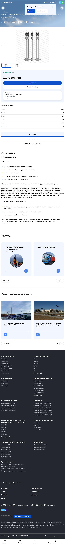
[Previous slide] (3, 45)
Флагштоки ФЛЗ (6, 454)
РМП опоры (4, 381)
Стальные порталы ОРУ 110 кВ (42, 405)
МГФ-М (36, 361)
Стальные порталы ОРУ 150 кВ (42, 408)
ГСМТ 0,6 (4, 427)
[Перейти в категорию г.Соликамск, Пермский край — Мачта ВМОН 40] (5, 334)
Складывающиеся (6, 366)
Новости (34, 495)
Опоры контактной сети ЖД (43, 420)
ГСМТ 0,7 (4, 429)
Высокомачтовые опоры (42, 356)
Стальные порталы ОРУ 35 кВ (42, 403)
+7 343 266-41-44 (38, 505)
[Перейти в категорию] (26, 271)
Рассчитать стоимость (22, 516)
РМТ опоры (4, 385)
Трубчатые (4, 361)
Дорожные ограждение (8, 403)
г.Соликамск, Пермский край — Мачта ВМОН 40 (14, 324)
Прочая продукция (7, 462)
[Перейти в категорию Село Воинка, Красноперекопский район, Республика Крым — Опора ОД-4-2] (38, 334)
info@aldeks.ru (7, 515)
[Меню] (3, 8)
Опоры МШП (37, 430)
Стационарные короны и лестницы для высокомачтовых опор (12, 465)
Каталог (4, 542)
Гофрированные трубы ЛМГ (43, 378)
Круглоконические (6, 368)
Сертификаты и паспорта (32, 143)
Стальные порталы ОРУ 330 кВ (43, 412)
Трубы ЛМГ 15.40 (38, 383)
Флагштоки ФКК (6, 447)
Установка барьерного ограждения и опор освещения (14, 249)
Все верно (31, 11)
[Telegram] (60, 2)
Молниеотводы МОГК (40, 445)
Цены (3, 498)
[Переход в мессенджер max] (5, 510)
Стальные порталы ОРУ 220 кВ (43, 410)
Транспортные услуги (46, 247)
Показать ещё (38, 373)
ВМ (34, 371)
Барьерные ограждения (9, 400)
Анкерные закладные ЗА (52, 14)
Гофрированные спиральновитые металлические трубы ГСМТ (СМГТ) (13, 421)
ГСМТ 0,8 (4, 432)
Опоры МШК (37, 427)
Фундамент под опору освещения (32, 14)
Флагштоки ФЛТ (6, 456)
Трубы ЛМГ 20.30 (39, 385)
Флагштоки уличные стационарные (13, 442)
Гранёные (4, 359)
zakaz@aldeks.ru (7, 2)
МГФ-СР (36, 363)
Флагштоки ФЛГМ (6, 452)
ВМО (35, 359)
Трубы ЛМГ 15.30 (38, 381)
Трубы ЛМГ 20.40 (39, 388)
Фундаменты (5, 373)
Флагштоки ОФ (5, 445)
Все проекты (6, 343)
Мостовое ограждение (8, 410)
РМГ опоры (4, 383)
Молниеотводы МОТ (40, 447)
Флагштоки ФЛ (5, 449)
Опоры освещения (14, 14)
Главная (3, 14)
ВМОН (35, 366)
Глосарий (4, 488)
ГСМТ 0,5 (4, 424)
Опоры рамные (6, 378)
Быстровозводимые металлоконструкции (13, 471)
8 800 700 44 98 (50, 2)
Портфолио (35, 491)
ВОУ (35, 368)
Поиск (20, 542)
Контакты (4, 495)
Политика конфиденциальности (54, 536)
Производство (36, 488)
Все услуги (6, 280)
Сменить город (42, 11)
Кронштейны (5, 371)
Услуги (3, 491)
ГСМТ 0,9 (4, 434)
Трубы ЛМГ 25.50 (39, 393)
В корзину (32, 83)
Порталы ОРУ (38, 400)
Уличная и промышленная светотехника (13, 468)
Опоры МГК (37, 422)
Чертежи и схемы (32, 139)
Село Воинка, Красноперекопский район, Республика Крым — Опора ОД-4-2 (48, 324)
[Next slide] (62, 45)
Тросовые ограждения (8, 408)
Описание (32, 134)
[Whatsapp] (62, 2)
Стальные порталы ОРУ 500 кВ (43, 415)
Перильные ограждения (8, 405)
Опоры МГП (37, 425)
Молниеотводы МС (39, 449)
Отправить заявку (32, 87)
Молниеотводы (39, 442)
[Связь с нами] (62, 8)
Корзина (35, 542)
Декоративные (5, 363)
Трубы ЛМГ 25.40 (39, 390)
